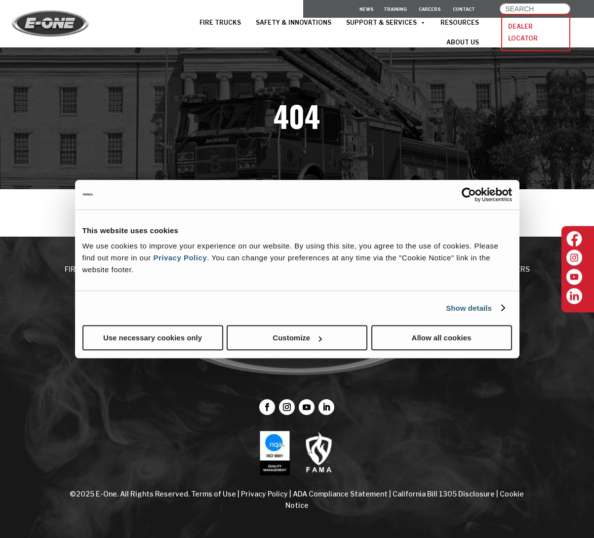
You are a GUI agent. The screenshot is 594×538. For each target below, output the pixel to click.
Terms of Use (214, 494)
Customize (297, 337)
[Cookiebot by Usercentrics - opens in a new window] (469, 194)
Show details (469, 308)
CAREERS (430, 9)
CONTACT (464, 9)
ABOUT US (462, 42)
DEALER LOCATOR (523, 32)
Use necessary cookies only (152, 337)
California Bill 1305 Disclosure (444, 494)
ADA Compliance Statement (340, 494)
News (366, 9)
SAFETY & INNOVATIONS (293, 22)
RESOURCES (459, 22)
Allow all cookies (442, 337)
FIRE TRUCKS (220, 22)
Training (395, 9)
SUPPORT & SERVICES (386, 23)
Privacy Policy (180, 257)
